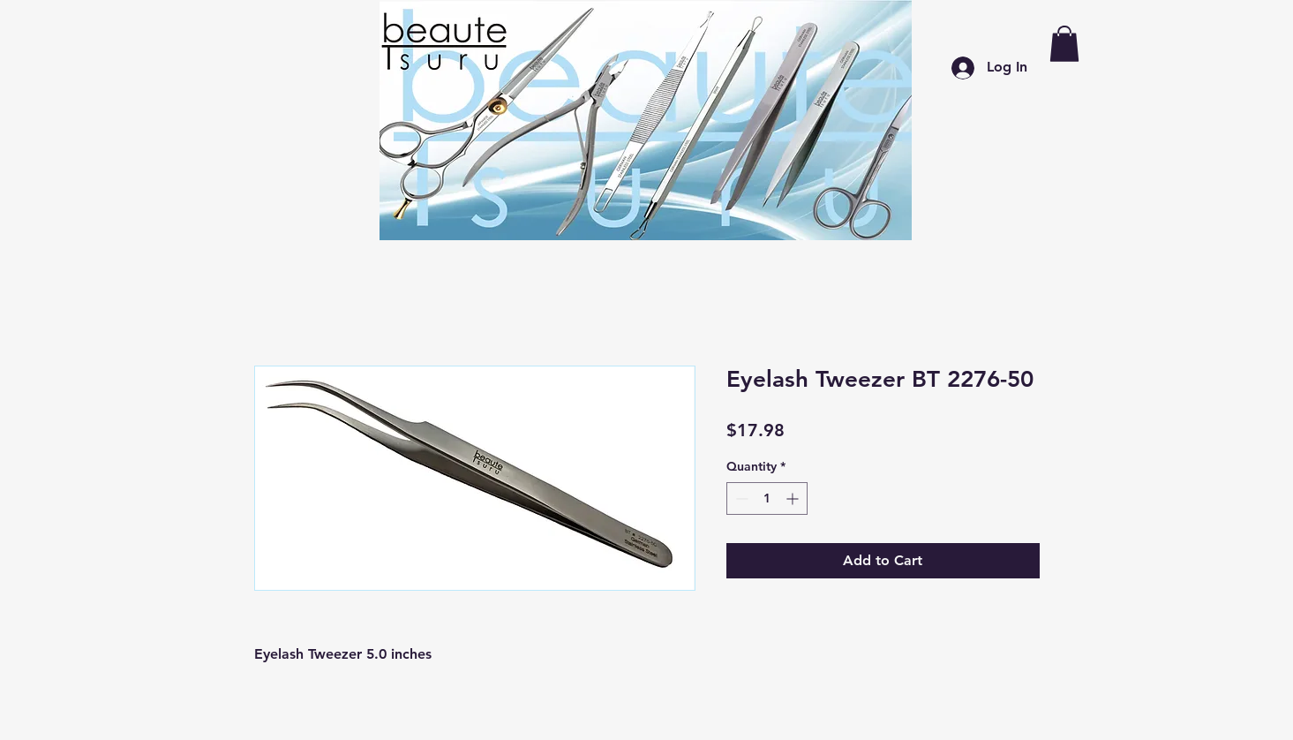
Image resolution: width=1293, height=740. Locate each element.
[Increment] (794, 498)
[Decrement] (740, 498)
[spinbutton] (767, 498)
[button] (1064, 44)
